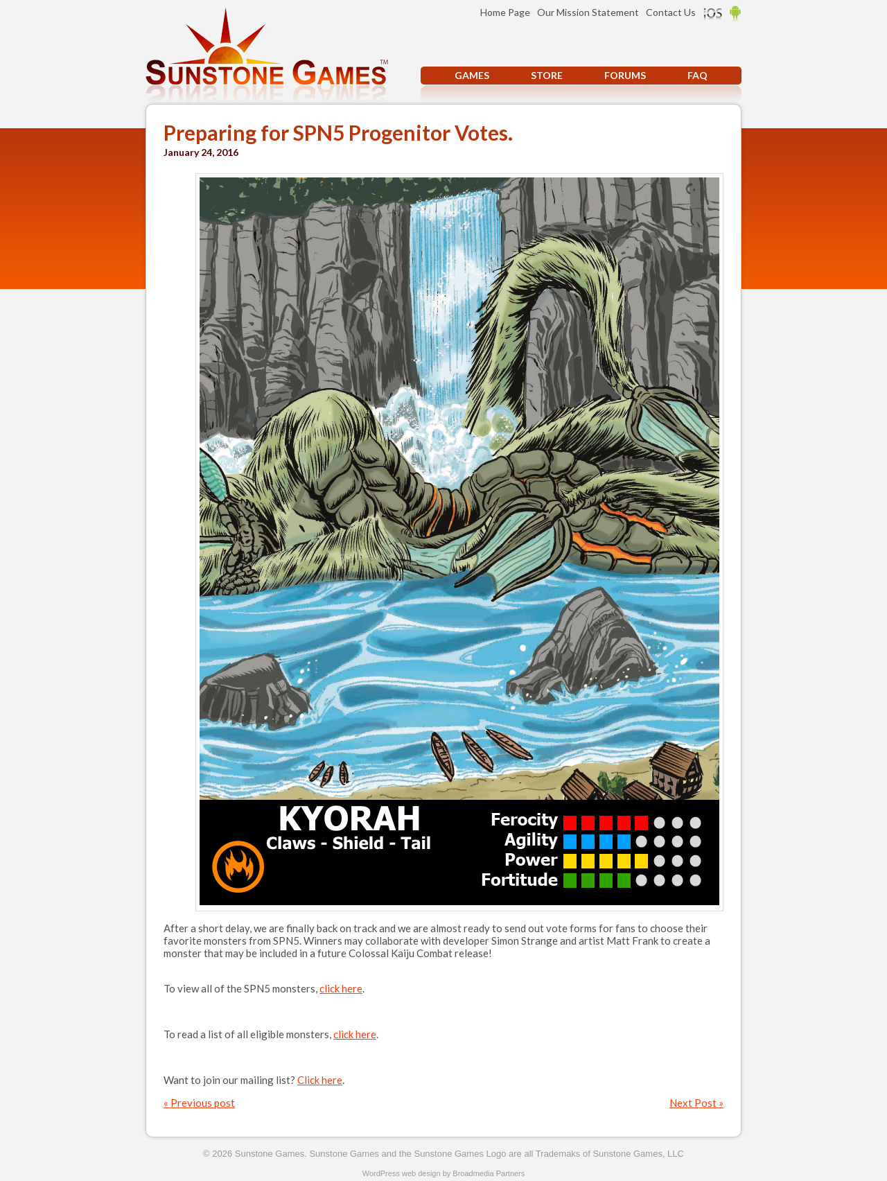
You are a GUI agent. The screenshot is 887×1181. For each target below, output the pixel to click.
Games (472, 75)
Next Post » (696, 1102)
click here (340, 988)
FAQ (697, 75)
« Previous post (199, 1102)
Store (547, 75)
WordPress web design (401, 1173)
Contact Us (671, 12)
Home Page (505, 12)
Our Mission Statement (588, 12)
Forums (625, 75)
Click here (319, 1080)
